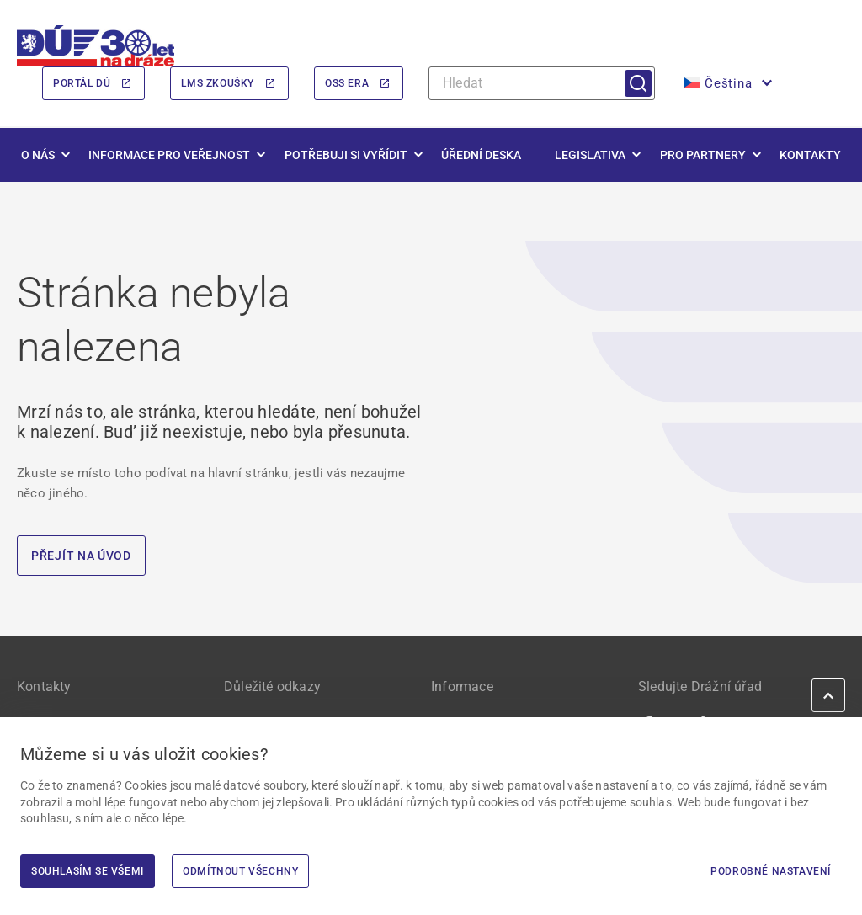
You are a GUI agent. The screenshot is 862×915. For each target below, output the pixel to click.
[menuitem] (726, 83)
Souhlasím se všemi (87, 871)
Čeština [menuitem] (728, 83)
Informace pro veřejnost (169, 155)
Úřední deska (481, 155)
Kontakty (810, 155)
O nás (38, 155)
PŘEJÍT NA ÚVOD (81, 555)
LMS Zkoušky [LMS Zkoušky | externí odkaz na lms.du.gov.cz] (217, 83)
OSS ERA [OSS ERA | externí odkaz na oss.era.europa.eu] (347, 83)
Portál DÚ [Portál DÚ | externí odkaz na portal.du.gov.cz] (81, 83)
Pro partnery (703, 155)
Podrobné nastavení (770, 871)
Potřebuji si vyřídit (346, 155)
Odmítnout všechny (240, 871)
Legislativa (590, 155)
